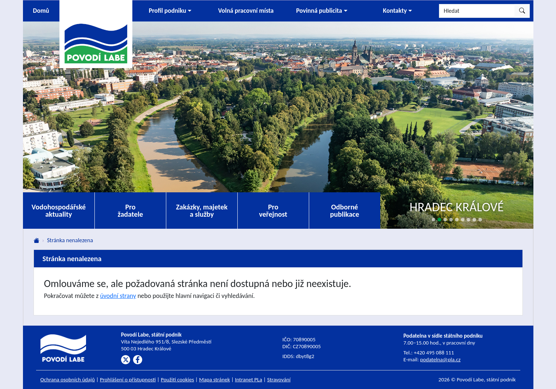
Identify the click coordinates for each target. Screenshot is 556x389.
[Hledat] (477, 11)
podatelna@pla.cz (440, 359)
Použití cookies (177, 379)
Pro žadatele (130, 211)
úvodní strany (118, 296)
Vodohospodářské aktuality (59, 211)
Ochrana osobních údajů (67, 379)
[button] (170, 10)
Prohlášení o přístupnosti (128, 379)
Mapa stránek (214, 379)
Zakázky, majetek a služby (202, 211)
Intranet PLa (248, 379)
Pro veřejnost (273, 211)
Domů (41, 11)
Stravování (279, 379)
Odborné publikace (344, 211)
